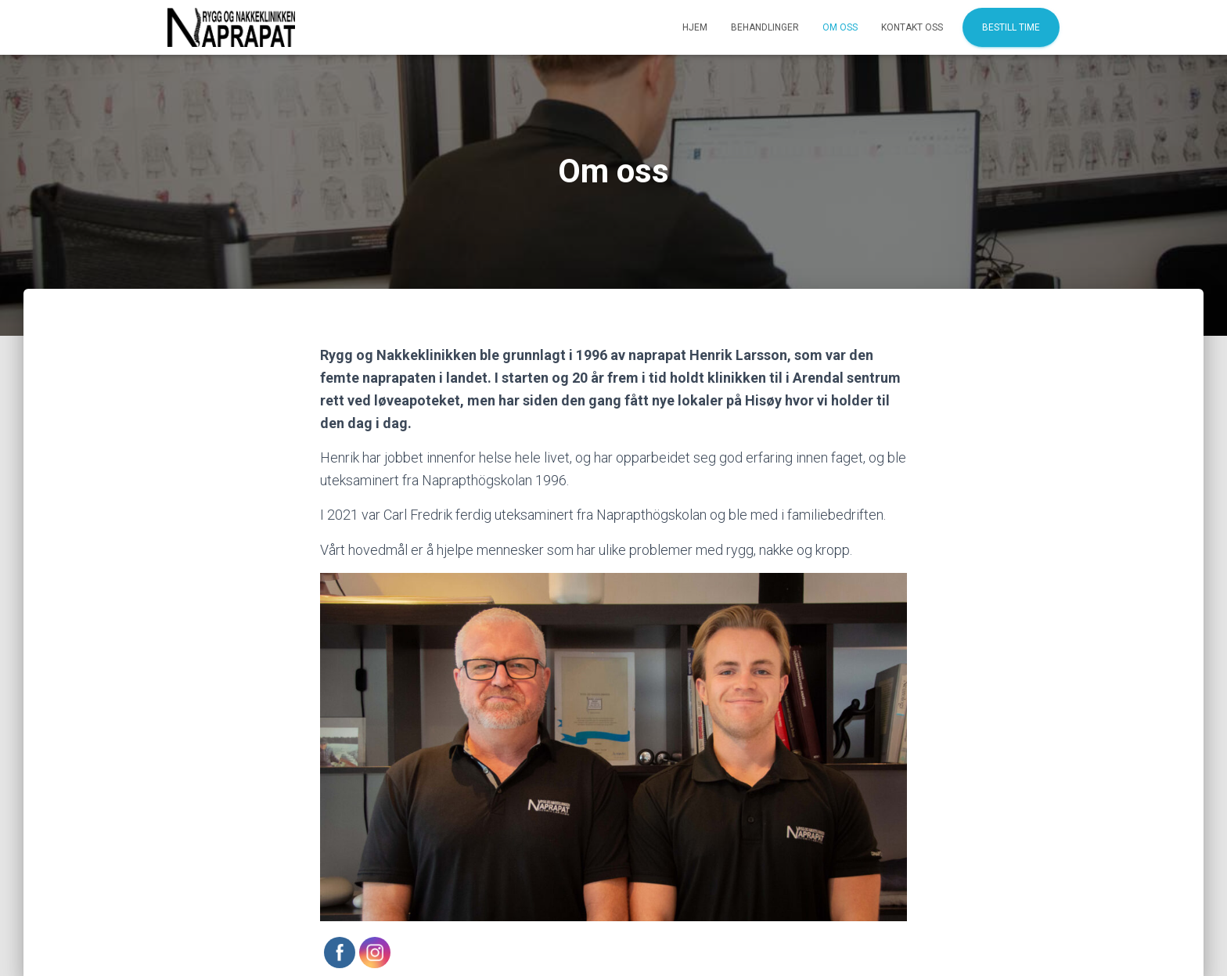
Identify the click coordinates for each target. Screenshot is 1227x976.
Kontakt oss (912, 27)
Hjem (694, 27)
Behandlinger (765, 27)
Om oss (840, 27)
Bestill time (1011, 27)
